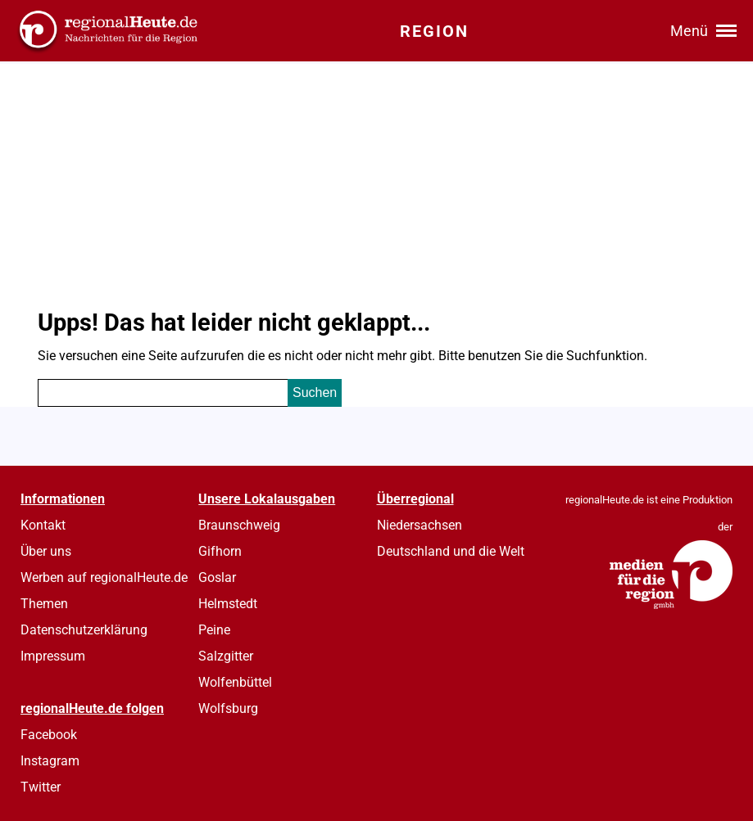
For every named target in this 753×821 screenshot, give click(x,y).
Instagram (49, 761)
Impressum (52, 656)
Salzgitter (225, 656)
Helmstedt (227, 603)
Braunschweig (239, 525)
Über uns (45, 551)
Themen (44, 603)
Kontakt (43, 525)
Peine (214, 630)
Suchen (315, 392)
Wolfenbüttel (235, 682)
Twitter (40, 787)
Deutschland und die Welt (450, 551)
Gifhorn (220, 551)
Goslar (217, 577)
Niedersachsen (419, 525)
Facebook (48, 734)
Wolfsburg (228, 708)
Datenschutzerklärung (83, 630)
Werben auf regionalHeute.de (104, 577)
